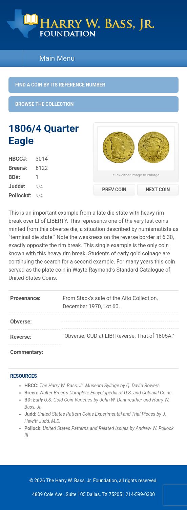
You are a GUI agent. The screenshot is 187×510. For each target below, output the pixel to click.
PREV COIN (114, 189)
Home (11, 58)
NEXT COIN (158, 189)
